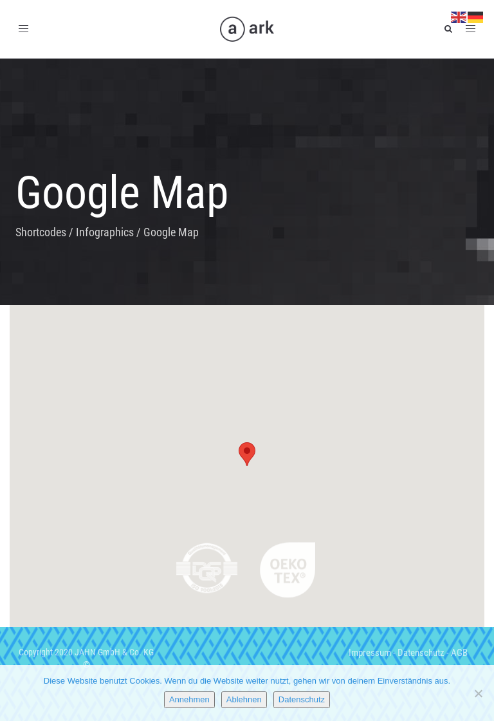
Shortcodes (40, 232)
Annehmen (189, 699)
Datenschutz (421, 653)
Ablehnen (244, 699)
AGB (459, 653)
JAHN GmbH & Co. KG (114, 652)
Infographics (105, 232)
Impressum (370, 653)
